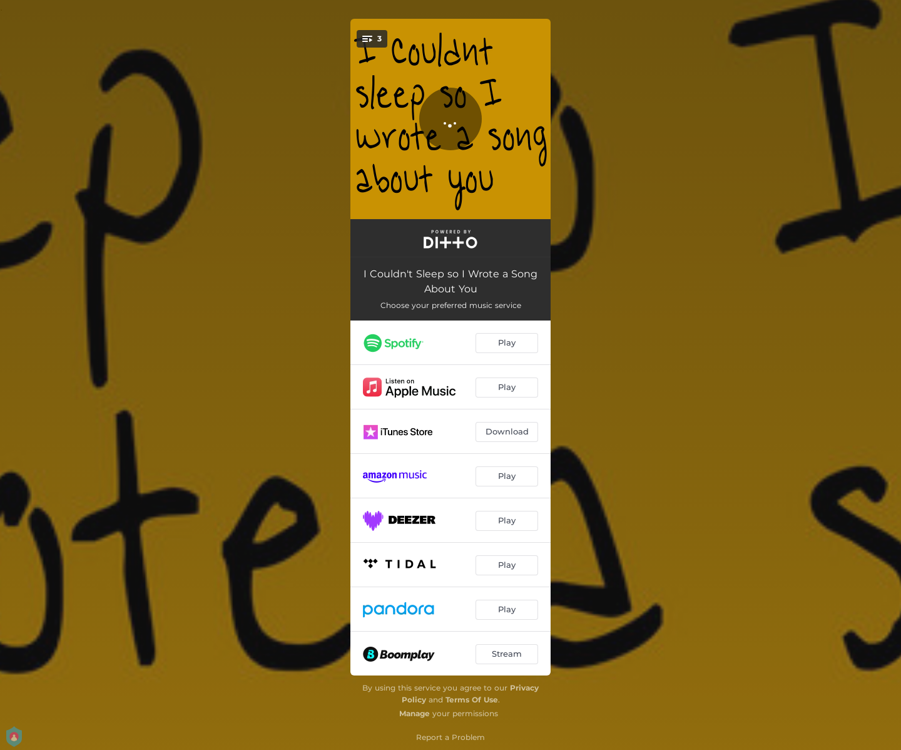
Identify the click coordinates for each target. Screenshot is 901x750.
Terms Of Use (471, 699)
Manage (414, 713)
